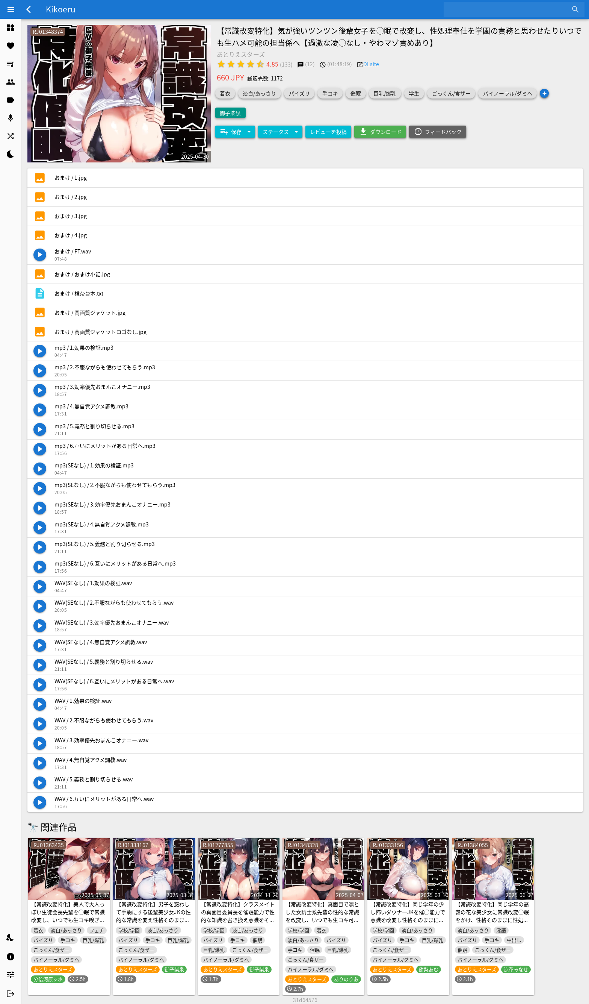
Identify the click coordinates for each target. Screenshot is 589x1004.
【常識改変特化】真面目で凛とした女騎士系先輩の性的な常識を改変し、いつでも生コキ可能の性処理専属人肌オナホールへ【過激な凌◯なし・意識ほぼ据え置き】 (322, 923)
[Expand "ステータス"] (280, 132)
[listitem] (10, 28)
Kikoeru (61, 9)
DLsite (371, 64)
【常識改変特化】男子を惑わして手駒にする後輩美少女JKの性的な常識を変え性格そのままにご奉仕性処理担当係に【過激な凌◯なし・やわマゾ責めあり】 (153, 919)
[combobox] (508, 9)
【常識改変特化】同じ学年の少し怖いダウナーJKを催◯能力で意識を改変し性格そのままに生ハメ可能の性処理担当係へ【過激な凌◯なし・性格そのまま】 (407, 919)
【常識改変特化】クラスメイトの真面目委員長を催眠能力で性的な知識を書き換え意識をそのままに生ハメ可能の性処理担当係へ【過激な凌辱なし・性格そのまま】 (238, 923)
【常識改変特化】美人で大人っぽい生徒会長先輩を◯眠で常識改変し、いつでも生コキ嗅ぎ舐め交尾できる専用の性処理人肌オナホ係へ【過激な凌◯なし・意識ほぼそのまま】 (68, 923)
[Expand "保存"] (235, 132)
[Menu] (11, 9)
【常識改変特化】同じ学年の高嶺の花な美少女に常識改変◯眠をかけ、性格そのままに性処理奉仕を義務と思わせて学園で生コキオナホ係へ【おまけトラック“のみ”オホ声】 (492, 923)
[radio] (221, 63)
